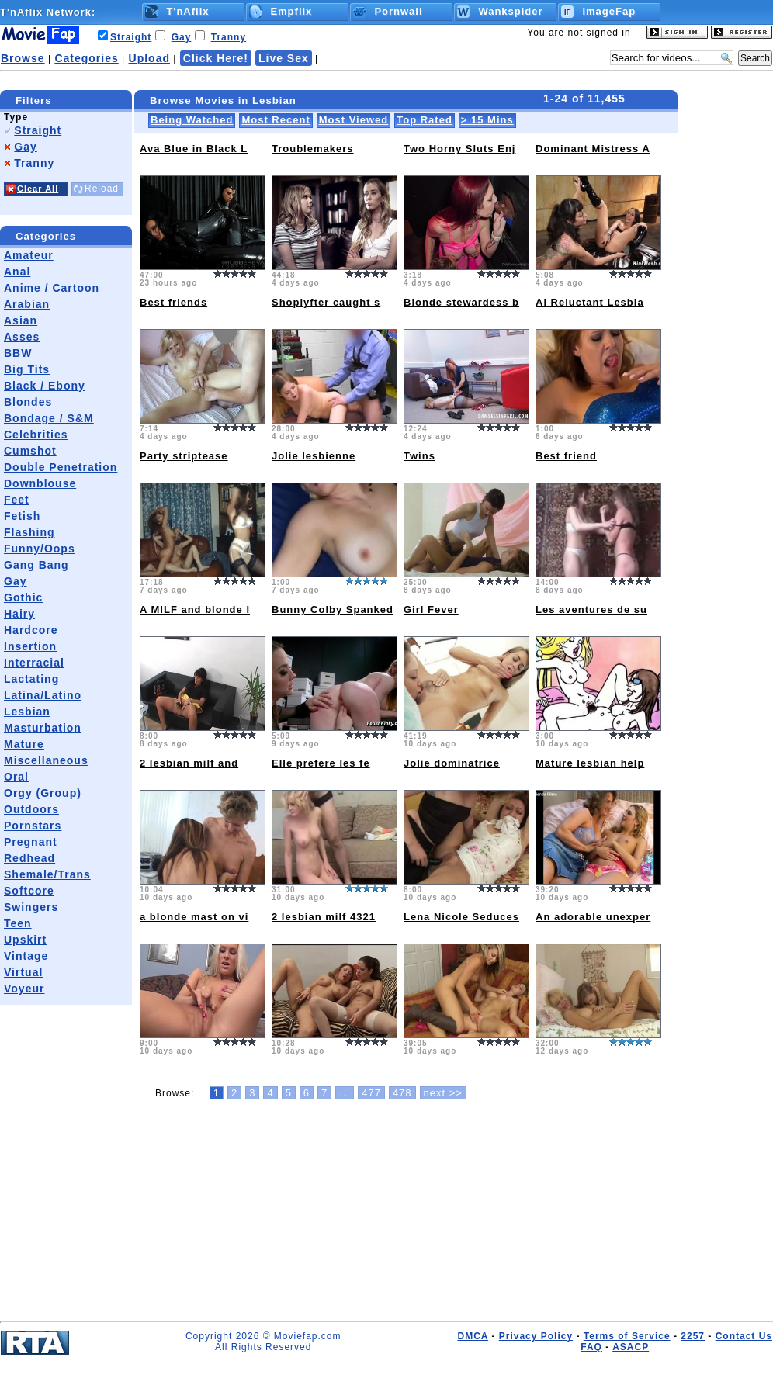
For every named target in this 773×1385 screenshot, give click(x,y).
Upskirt (25, 939)
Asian (20, 320)
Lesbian (27, 711)
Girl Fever (431, 609)
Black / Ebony (44, 385)
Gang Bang (36, 565)
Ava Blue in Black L (194, 148)
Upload (149, 58)
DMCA (472, 1336)
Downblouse (40, 483)
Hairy (19, 614)
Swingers (31, 907)
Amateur (29, 255)
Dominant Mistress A (593, 148)
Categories (86, 58)
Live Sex (283, 58)
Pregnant (30, 842)
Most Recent (275, 120)
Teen (18, 923)
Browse (23, 58)
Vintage (26, 956)
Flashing (29, 532)
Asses (22, 337)
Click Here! (215, 58)
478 (402, 1093)
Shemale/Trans (47, 874)
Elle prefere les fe (321, 763)
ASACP (630, 1347)
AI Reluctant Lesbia (590, 302)
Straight (130, 37)
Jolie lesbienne (313, 456)
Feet (16, 499)
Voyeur (24, 988)
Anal (17, 271)
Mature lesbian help (590, 763)
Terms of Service (627, 1336)
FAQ (591, 1347)
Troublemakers (313, 148)
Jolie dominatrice (452, 763)
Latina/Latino (42, 695)
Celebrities (36, 434)
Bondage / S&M (49, 418)
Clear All (37, 188)
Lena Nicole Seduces (461, 917)
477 (371, 1093)
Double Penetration (60, 467)
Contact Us (744, 1336)
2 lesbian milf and (189, 763)
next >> (443, 1093)
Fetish (22, 516)
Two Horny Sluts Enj (459, 148)
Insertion (30, 646)
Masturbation (42, 728)
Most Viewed (354, 120)
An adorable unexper (593, 917)
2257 (693, 1336)
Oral (16, 776)
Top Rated (424, 120)
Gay (182, 37)
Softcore (29, 891)
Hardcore (30, 630)
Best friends (173, 302)
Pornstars (32, 825)
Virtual (23, 972)
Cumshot (30, 451)
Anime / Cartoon (51, 288)
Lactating (31, 679)
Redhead (29, 858)
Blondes (28, 402)
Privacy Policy (536, 1336)
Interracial (34, 662)
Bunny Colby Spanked (332, 609)
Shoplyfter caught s (326, 302)
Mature (24, 744)
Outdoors (31, 809)
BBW (18, 353)
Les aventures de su (591, 609)
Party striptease (184, 456)
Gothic (23, 597)
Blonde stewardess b (461, 302)
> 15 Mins (487, 120)
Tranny (228, 37)
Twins (419, 456)
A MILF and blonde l (195, 609)
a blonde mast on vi (194, 917)
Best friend (566, 456)
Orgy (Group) (42, 793)
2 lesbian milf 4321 (324, 917)
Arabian (27, 304)
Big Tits (27, 369)
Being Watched (192, 120)
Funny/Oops (39, 548)
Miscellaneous (46, 760)
